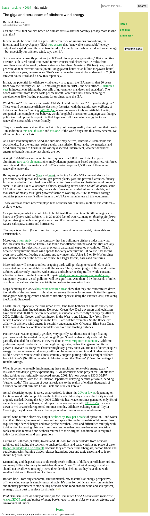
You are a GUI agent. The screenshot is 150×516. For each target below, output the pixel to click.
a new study (24, 240)
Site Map (125, 29)
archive (16, 7)
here (39, 175)
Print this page (133, 48)
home (5, 7)
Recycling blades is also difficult (23, 448)
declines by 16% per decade (68, 416)
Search (142, 5)
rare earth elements (29, 161)
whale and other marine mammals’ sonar (84, 275)
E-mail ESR (126, 35)
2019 (28, 7)
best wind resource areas (52, 288)
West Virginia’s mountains (81, 340)
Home (60, 509)
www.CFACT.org (14, 499)
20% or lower (86, 392)
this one (27, 130)
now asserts (55, 44)
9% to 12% (92, 403)
